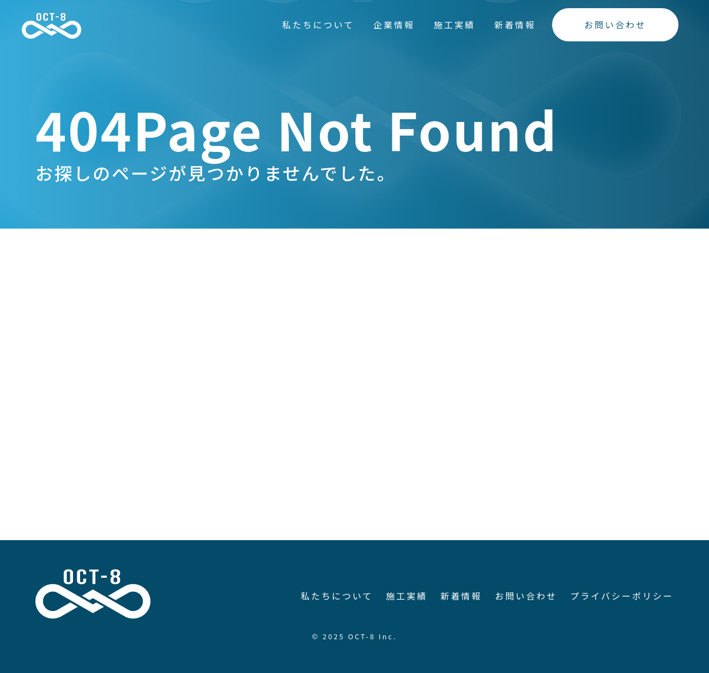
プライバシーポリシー (622, 595)
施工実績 (454, 24)
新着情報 (515, 24)
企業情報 (394, 24)
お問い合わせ (615, 24)
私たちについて (318, 24)
